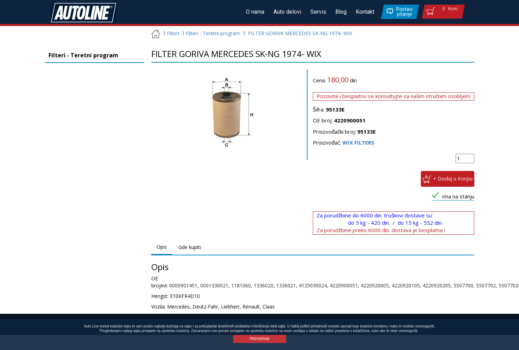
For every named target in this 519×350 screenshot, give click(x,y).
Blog (342, 11)
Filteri (170, 33)
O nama (258, 11)
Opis (162, 246)
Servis (320, 11)
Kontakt (365, 11)
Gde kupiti (189, 247)
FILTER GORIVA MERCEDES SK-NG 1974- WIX (300, 33)
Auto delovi (290, 11)
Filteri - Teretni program (210, 33)
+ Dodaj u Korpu (453, 178)
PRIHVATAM (259, 339)
